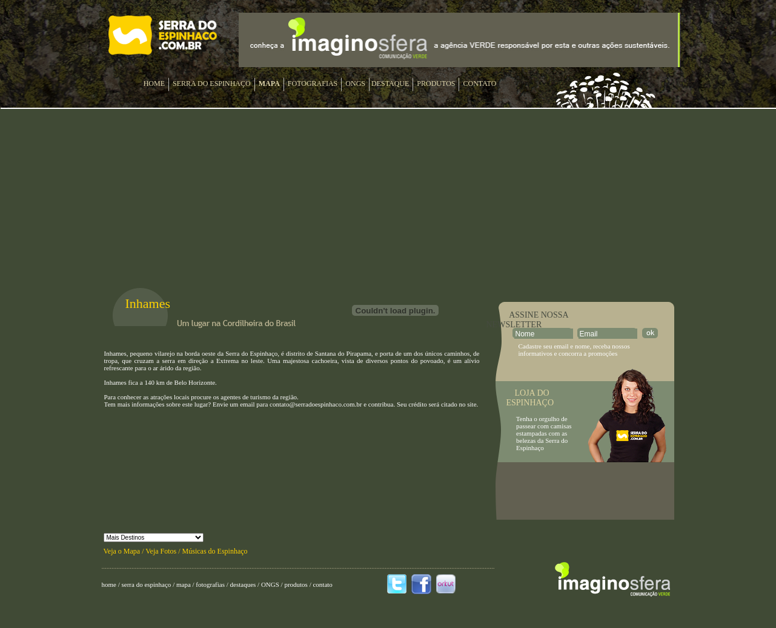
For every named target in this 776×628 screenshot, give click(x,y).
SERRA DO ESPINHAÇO (212, 83)
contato (322, 584)
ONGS (355, 83)
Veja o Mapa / (125, 551)
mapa (183, 584)
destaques (242, 584)
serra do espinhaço (146, 584)
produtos (296, 584)
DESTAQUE (390, 83)
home (109, 584)
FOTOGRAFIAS (312, 83)
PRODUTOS (436, 83)
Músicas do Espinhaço (215, 551)
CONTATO (479, 83)
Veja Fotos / (163, 551)
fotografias (210, 584)
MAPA (269, 83)
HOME (154, 83)
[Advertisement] (585, 491)
